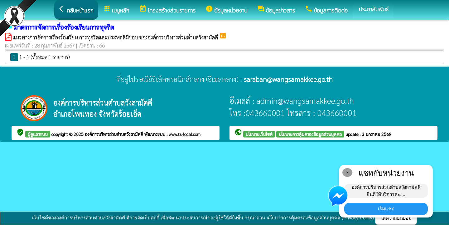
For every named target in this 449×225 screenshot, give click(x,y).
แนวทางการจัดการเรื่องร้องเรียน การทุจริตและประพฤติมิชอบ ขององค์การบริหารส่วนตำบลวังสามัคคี (116, 37)
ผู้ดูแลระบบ (38, 134)
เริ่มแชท (386, 208)
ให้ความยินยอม (396, 218)
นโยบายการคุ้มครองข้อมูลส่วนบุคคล (310, 134)
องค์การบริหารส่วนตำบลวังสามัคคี (114, 134)
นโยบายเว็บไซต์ (259, 134)
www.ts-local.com (184, 134)
